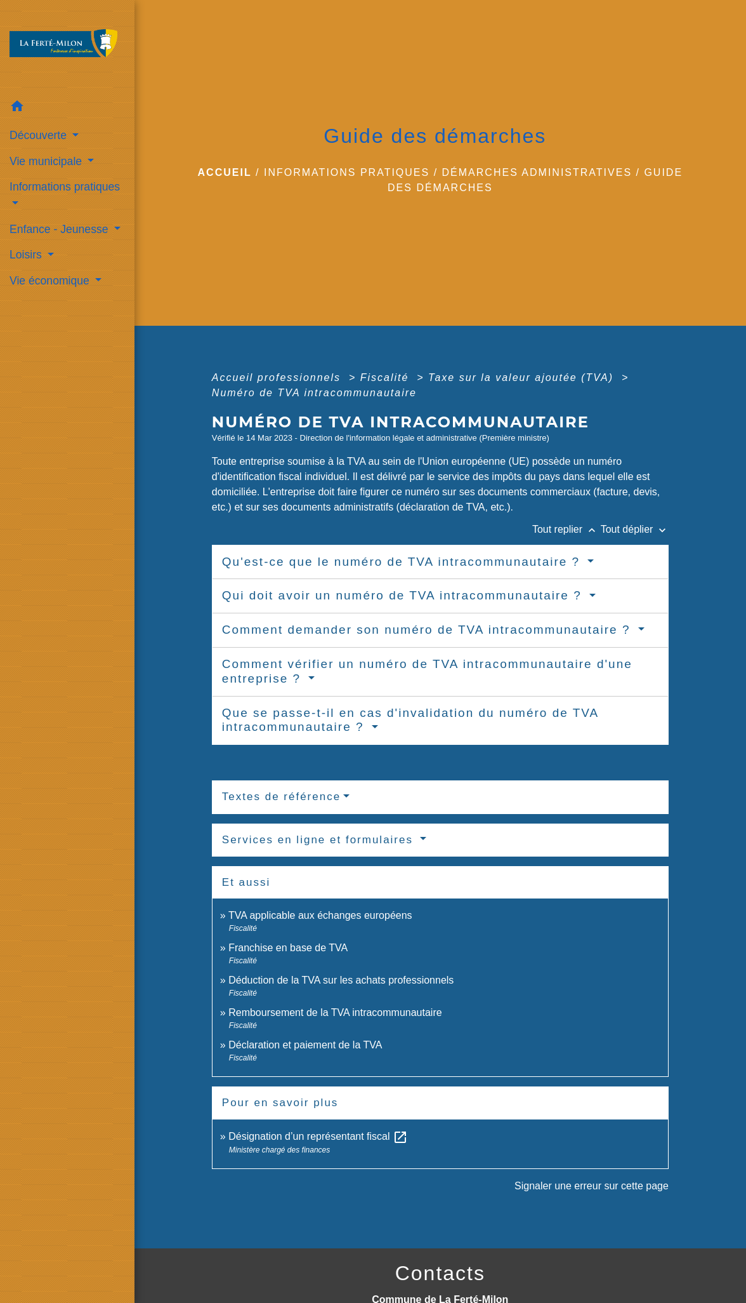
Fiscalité (386, 377)
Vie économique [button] (51, 280)
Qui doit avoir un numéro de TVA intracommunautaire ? (404, 595)
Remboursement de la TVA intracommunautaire (335, 1012)
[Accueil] (67, 47)
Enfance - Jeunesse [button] (60, 229)
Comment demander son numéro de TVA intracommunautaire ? (428, 629)
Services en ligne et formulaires (319, 840)
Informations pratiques (346, 172)
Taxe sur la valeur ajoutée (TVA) (522, 377)
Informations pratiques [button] (65, 186)
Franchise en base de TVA (288, 947)
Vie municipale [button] (47, 161)
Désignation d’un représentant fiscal (318, 1136)
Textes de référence (281, 797)
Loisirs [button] (27, 254)
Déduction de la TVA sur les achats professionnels (341, 980)
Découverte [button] (40, 135)
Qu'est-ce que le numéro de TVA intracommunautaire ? (403, 561)
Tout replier (566, 529)
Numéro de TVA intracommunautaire (314, 392)
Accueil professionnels (278, 377)
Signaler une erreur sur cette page (591, 1185)
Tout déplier (635, 529)
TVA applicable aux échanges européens (320, 915)
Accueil (225, 172)
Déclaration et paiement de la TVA (305, 1044)
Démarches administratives (537, 172)
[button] (67, 108)
